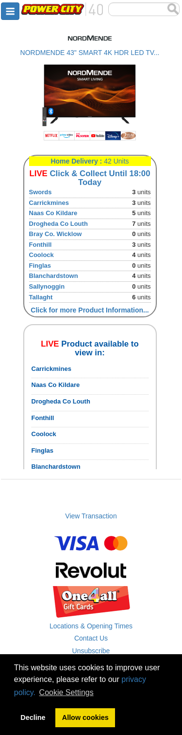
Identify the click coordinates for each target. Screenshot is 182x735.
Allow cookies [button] (85, 717)
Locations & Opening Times (91, 626)
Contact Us (91, 638)
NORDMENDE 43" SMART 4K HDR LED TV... (90, 52)
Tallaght (41, 297)
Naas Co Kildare (53, 213)
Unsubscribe (91, 651)
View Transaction (90, 516)
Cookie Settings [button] (66, 692)
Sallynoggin (47, 286)
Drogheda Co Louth (58, 223)
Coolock (41, 254)
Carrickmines (49, 202)
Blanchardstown (53, 275)
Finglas (40, 265)
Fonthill (40, 244)
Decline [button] (32, 717)
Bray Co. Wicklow (55, 234)
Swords (40, 192)
